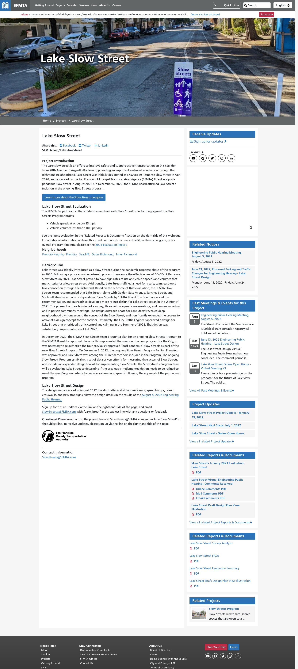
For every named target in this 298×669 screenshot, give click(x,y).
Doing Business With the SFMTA (168, 658)
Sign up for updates (208, 141)
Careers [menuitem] (116, 5)
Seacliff (84, 254)
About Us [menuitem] (104, 5)
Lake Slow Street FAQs (204, 555)
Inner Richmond (126, 254)
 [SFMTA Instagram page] (221, 158)
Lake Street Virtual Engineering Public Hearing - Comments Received (217, 481)
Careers (154, 654)
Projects (61, 120)
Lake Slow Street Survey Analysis (210, 543)
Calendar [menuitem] (72, 5)
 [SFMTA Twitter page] (212, 158)
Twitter (87, 145)
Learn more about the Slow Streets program (74, 197)
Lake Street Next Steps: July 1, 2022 (216, 425)
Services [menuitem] (84, 5)
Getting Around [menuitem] (44, 5)
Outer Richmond (102, 254)
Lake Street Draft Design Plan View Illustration (219, 581)
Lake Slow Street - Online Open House (218, 433)
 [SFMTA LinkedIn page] (231, 158)
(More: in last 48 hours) (205, 14)
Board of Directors (160, 650)
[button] (282, 5)
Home (47, 120)
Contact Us (86, 663)
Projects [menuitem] (60, 5)
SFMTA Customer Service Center (98, 654)
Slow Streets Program (224, 608)
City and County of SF (162, 663)
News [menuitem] (94, 5)
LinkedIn (103, 145)
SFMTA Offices (88, 658)
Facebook (69, 145)
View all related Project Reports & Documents (219, 522)
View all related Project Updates (210, 441)
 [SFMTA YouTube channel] (193, 158)
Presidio (71, 254)
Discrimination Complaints (95, 650)
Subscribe (266, 14)
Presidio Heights (52, 254)
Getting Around (50, 663)
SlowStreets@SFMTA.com (59, 411)
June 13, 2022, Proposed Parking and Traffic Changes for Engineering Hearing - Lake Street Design (221, 273)
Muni (44, 650)
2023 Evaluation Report (111, 245)
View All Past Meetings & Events (210, 390)
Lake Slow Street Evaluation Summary (214, 568)
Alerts (24, 14)
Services (45, 654)
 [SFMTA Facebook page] (202, 158)
